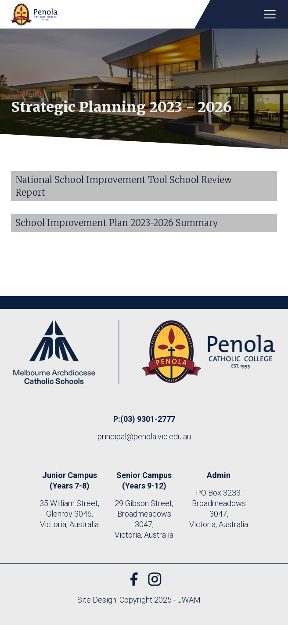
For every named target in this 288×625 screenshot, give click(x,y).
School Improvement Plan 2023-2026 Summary (116, 222)
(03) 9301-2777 (147, 419)
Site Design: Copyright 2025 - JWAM (139, 599)
